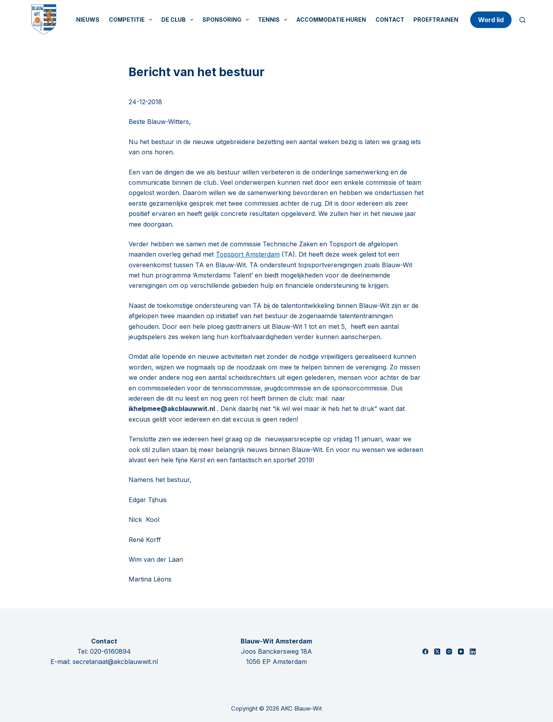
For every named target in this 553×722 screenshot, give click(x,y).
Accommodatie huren (331, 19)
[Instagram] (449, 651)
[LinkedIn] (473, 651)
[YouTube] (461, 651)
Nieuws (87, 19)
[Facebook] (425, 651)
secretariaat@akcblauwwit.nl (115, 662)
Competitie (132, 19)
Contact (390, 19)
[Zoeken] (522, 20)
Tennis (274, 19)
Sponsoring (227, 19)
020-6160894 (110, 651)
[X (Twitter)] (437, 651)
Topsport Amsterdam (248, 254)
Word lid (491, 20)
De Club (178, 19)
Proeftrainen (435, 19)
